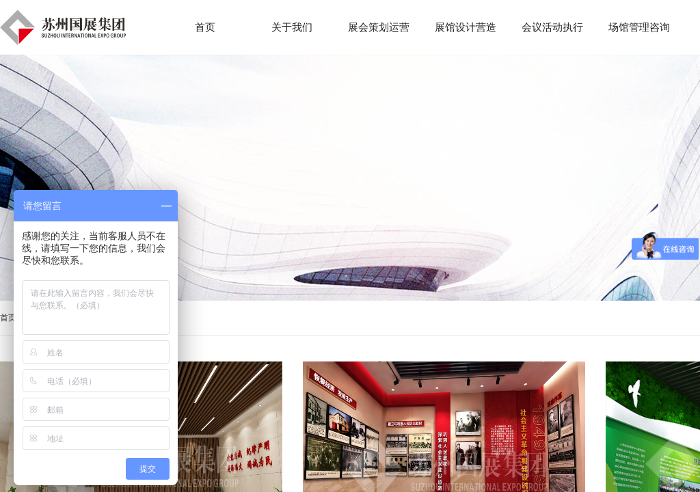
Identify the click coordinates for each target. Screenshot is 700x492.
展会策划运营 (378, 27)
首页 (8, 318)
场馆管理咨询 (639, 27)
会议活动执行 (552, 27)
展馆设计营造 (465, 27)
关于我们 (291, 27)
